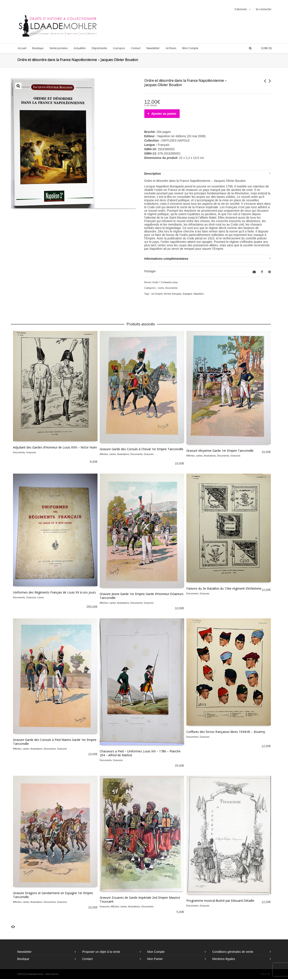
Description (152, 173)
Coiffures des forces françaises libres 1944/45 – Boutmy (225, 732)
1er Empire (157, 293)
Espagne (187, 293)
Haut (265, 974)
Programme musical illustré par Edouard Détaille (220, 900)
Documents (171, 288)
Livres (161, 288)
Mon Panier (155, 959)
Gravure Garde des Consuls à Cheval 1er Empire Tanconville (141, 449)
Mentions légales (223, 959)
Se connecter (264, 9)
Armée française (172, 293)
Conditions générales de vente (232, 951)
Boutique (23, 959)
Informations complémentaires (166, 258)
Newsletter (24, 951)
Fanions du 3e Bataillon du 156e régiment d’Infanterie (223, 588)
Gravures (31, 452)
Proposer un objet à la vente (101, 951)
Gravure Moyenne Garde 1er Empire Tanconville (220, 450)
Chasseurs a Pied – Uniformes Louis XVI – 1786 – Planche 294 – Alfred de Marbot (140, 753)
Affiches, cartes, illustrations (114, 454)
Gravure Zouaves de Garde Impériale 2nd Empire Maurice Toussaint (140, 899)
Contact (87, 959)
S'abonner (240, 9)
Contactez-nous (169, 282)
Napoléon (199, 293)
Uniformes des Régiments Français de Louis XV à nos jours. (54, 592)
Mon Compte (156, 951)
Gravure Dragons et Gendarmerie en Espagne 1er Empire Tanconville (53, 895)
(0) (264, 48)
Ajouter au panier (163, 113)
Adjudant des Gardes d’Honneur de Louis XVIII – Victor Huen (55, 447)
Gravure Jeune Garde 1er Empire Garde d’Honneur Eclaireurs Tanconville (142, 596)
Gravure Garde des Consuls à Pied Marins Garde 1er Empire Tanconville (54, 742)
